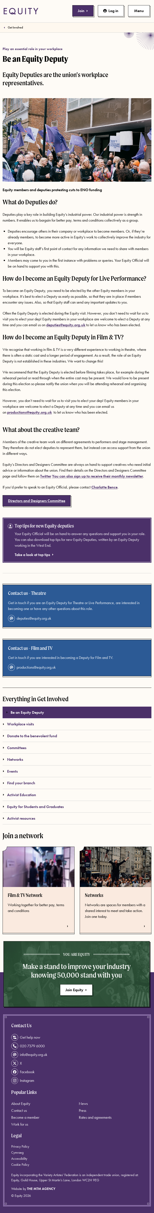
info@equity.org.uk (29, 1054)
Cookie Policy (20, 1164)
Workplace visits (18, 723)
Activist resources (19, 818)
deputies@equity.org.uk (65, 324)
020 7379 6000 (28, 1046)
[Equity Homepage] (20, 11)
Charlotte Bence (104, 487)
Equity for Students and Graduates (33, 806)
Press (82, 1110)
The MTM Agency (41, 1188)
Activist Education (19, 794)
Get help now (25, 1037)
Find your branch (19, 782)
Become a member (25, 1117)
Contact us (19, 1110)
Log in (110, 10)
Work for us (19, 1124)
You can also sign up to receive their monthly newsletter (97, 476)
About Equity (20, 1103)
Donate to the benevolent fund (30, 735)
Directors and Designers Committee (36, 500)
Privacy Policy (20, 1146)
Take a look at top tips (34, 554)
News (83, 1103)
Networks (13, 759)
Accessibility (19, 1158)
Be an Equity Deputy (25, 712)
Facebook (23, 1071)
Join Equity (76, 989)
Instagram (22, 1080)
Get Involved (15, 27)
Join (83, 10)
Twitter (45, 476)
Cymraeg (17, 1152)
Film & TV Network (25, 895)
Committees (14, 747)
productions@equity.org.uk (32, 667)
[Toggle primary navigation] (139, 10)
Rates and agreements (95, 1117)
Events (10, 771)
